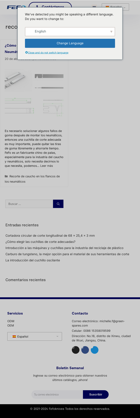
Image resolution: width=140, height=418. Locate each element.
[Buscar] (58, 204)
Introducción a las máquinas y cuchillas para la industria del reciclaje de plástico (64, 248)
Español (113, 7)
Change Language (70, 43)
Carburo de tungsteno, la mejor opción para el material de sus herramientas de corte (67, 254)
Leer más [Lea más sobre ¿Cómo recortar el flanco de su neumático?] (46, 166)
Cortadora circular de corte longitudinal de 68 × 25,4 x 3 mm (50, 235)
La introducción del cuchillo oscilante (32, 260)
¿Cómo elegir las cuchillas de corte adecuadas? (40, 242)
